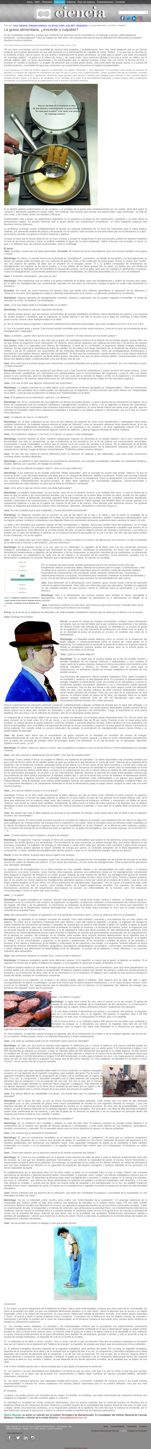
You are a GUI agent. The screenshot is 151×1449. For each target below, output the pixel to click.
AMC (37, 2)
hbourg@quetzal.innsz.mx (73, 1417)
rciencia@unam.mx (14, 1433)
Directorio (47, 2)
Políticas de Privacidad (137, 1431)
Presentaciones (105, 2)
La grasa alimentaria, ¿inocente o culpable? (41, 29)
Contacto (120, 2)
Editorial (71, 2)
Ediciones (59, 2)
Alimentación (81, 25)
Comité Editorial (117, 1426)
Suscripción (132, 1426)
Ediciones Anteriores (38, 25)
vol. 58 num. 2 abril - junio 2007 (61, 25)
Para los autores (86, 2)
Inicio (29, 2)
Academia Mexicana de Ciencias (105, 1431)
